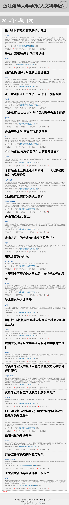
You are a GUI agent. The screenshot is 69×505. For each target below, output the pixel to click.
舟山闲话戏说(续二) (18, 216)
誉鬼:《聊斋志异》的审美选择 (24, 53)
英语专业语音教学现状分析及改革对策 (30, 392)
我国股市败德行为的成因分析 (24, 196)
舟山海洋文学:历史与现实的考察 (26, 131)
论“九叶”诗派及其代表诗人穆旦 (25, 30)
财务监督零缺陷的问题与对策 (24, 454)
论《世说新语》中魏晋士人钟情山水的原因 (33, 94)
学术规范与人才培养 (18, 299)
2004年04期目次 (17, 20)
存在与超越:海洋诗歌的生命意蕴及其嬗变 (32, 151)
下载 (32, 46)
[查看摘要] (19, 46)
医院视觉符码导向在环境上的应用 (27, 473)
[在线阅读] (26, 46)
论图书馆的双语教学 (18, 435)
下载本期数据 (5, 491)
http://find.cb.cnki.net (43, 502)
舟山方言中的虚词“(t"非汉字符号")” (29, 237)
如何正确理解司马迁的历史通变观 (27, 72)
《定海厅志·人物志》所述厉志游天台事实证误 (35, 112)
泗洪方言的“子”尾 (17, 256)
